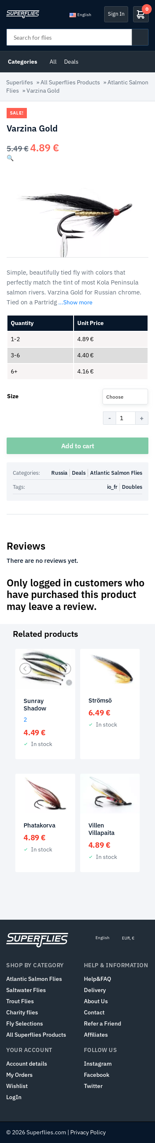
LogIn (13, 1097)
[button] (10, 158)
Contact (94, 1012)
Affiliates (96, 1034)
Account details (26, 1063)
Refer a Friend (102, 1023)
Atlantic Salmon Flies (116, 472)
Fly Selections (24, 1023)
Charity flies (22, 1012)
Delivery (95, 990)
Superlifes (19, 82)
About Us (96, 1001)
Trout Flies (20, 1001)
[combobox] (125, 396)
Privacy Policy (88, 1132)
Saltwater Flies (26, 990)
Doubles (132, 486)
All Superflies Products (70, 82)
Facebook (97, 1074)
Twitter (93, 1086)
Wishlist (17, 1086)
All (53, 61)
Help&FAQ (97, 979)
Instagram (98, 1063)
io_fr (112, 486)
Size (13, 396)
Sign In (116, 13)
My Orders (19, 1074)
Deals (71, 61)
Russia (59, 472)
